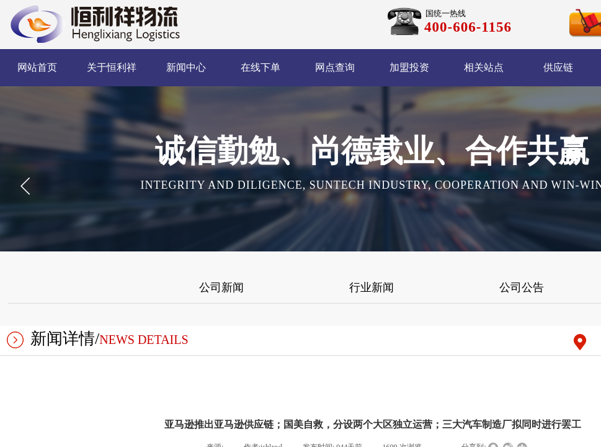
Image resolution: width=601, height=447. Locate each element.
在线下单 (260, 67)
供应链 (558, 67)
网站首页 (37, 67)
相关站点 (484, 67)
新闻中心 (186, 67)
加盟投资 (409, 67)
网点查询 (335, 67)
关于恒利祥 (111, 67)
